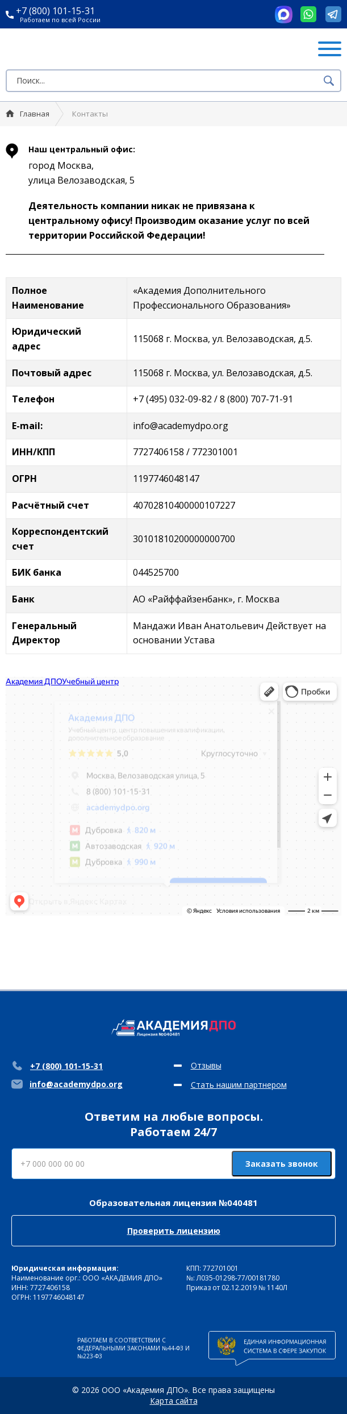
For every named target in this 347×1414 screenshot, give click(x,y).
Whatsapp (308, 14)
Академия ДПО (73, 49)
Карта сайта (174, 1400)
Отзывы (206, 1065)
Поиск (329, 81)
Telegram (333, 14)
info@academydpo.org (67, 1084)
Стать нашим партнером (239, 1084)
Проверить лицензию (173, 1230)
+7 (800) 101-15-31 (50, 10)
